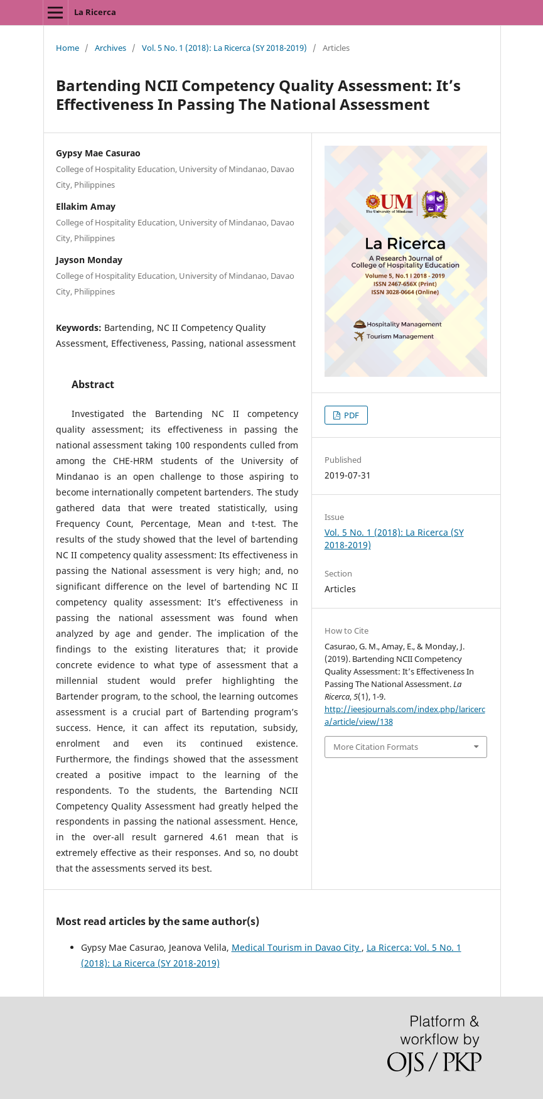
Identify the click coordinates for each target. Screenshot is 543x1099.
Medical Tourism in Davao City (297, 947)
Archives (110, 47)
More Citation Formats (375, 746)
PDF (350, 415)
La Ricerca (95, 12)
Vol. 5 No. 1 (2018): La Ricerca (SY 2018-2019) (224, 47)
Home (67, 47)
